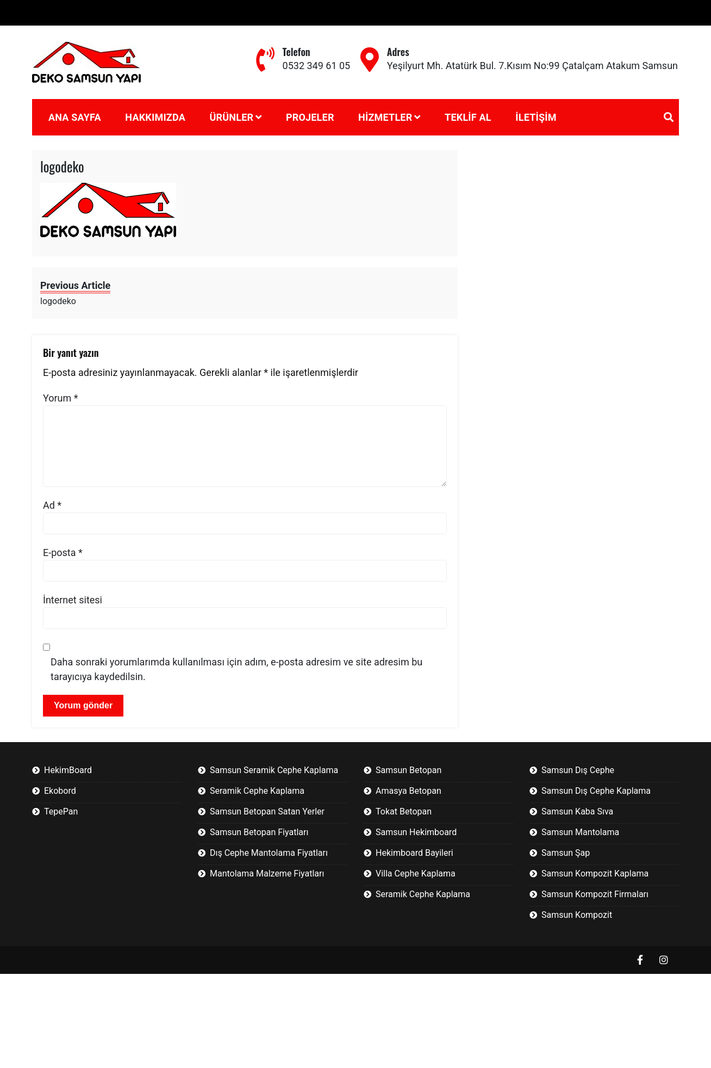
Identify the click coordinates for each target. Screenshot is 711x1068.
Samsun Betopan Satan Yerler (267, 811)
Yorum (60, 398)
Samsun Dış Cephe (577, 770)
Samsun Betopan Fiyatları (259, 832)
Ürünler (231, 117)
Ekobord (60, 791)
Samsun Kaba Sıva (577, 811)
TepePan (61, 811)
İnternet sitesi (72, 600)
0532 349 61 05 (317, 65)
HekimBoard (68, 770)
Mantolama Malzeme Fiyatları (267, 873)
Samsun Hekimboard (416, 832)
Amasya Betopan (408, 791)
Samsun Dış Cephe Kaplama (596, 791)
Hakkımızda (155, 117)
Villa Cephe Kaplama (416, 873)
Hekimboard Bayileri (414, 853)
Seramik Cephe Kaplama (257, 791)
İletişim (535, 117)
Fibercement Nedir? (127, 12)
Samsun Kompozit (576, 915)
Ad (52, 505)
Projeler (310, 117)
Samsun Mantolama (580, 832)
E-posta (63, 552)
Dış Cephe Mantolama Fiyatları (269, 853)
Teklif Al (468, 117)
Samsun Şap (565, 853)
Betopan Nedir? (40, 12)
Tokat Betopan (404, 811)
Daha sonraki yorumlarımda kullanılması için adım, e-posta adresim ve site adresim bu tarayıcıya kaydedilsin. (236, 669)
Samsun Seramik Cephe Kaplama (274, 770)
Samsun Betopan (408, 770)
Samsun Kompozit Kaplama (594, 873)
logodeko (62, 166)
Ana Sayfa (74, 117)
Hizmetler (385, 117)
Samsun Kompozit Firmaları (594, 894)
